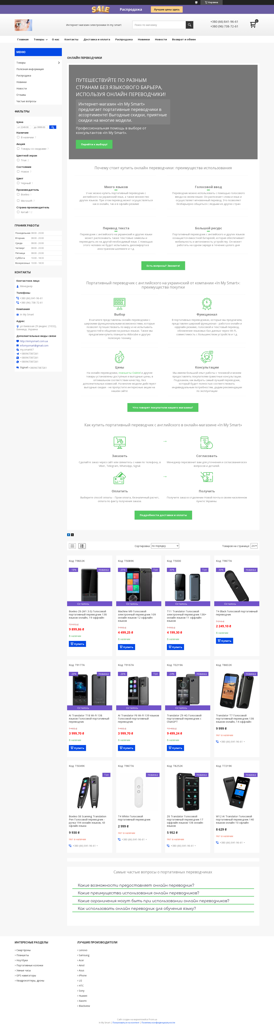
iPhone (83, 975)
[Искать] (189, 25)
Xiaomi (82, 1000)
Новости (161, 39)
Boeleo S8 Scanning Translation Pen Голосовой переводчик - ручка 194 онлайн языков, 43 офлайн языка (87, 821)
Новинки (144, 39)
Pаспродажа (124, 39)
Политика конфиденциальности (158, 1022)
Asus (81, 970)
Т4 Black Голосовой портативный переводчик (237, 613)
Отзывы (21, 94)
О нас (55, 39)
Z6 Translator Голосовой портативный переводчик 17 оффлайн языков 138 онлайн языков (185, 821)
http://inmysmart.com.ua (34, 341)
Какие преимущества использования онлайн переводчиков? (138, 893)
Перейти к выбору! (94, 144)
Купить (79, 644)
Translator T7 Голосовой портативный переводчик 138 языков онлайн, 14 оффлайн (235, 718)
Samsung (84, 955)
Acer (81, 960)
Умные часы (23, 970)
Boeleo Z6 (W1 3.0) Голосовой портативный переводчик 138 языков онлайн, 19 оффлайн (88, 614)
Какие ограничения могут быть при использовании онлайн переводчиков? (153, 901)
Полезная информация (30, 69)
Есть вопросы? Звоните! (163, 265)
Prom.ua (153, 1019)
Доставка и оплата (97, 39)
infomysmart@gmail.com (34, 345)
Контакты (71, 39)
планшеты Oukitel (130, 372)
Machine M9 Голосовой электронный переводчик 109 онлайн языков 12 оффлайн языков (137, 616)
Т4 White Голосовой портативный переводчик (134, 818)
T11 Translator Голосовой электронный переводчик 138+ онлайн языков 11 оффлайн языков (186, 616)
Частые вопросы (26, 101)
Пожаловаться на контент (126, 1022)
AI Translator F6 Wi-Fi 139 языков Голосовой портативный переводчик (138, 718)
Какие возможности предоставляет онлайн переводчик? (136, 885)
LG (80, 980)
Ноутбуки (22, 960)
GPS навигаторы (26, 975)
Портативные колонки (29, 965)
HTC (81, 985)
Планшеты (22, 955)
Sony (81, 990)
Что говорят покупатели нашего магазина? (163, 407)
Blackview (84, 1005)
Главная (22, 39)
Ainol (81, 965)
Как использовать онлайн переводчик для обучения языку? (137, 909)
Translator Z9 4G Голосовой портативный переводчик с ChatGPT (184, 718)
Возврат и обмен (184, 39)
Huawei (83, 995)
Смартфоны (23, 950)
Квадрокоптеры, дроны (30, 980)
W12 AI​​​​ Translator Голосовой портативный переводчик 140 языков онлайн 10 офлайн (235, 819)
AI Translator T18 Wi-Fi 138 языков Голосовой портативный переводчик (89, 718)
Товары (39, 39)
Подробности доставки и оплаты (163, 515)
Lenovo (83, 950)
